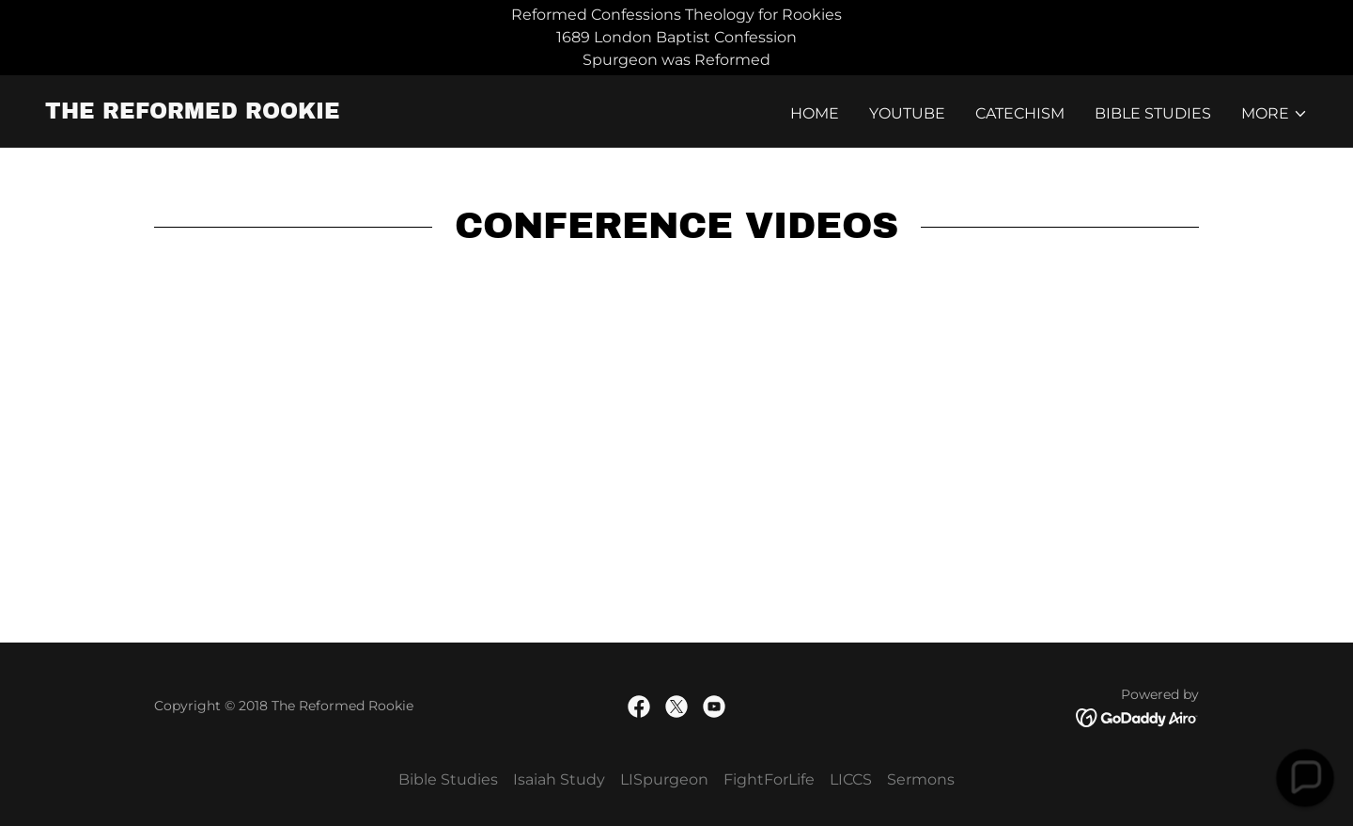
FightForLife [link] (769, 779)
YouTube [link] (907, 113)
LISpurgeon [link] (664, 779)
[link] (192, 113)
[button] (1274, 114)
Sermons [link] (921, 779)
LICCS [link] (851, 779)
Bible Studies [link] (1153, 113)
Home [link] (814, 113)
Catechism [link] (1020, 113)
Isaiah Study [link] (559, 779)
